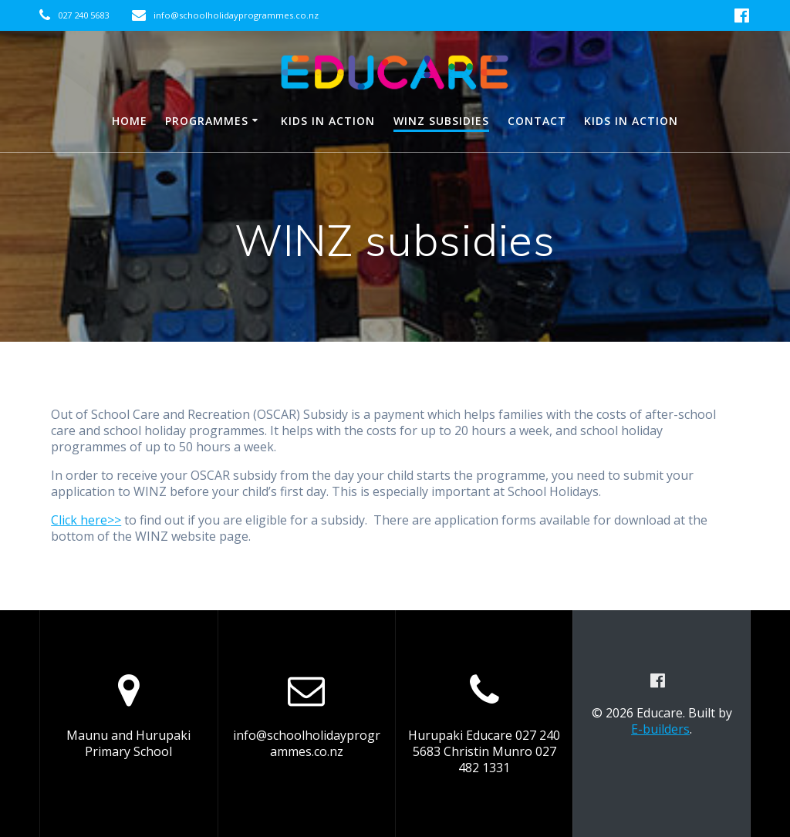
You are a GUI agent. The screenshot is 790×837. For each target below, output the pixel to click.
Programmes (206, 120)
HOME (129, 120)
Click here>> (86, 519)
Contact (537, 120)
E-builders (660, 729)
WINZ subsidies (441, 120)
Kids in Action (328, 120)
